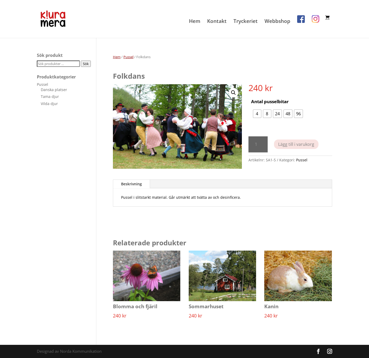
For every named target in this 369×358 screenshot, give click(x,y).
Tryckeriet (245, 21)
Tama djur (50, 96)
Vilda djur (49, 103)
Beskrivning (131, 183)
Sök (86, 63)
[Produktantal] (258, 144)
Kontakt (217, 21)
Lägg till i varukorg (296, 144)
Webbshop (277, 21)
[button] (233, 92)
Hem (194, 21)
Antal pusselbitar (270, 101)
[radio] (257, 114)
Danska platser (54, 89)
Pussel (128, 56)
